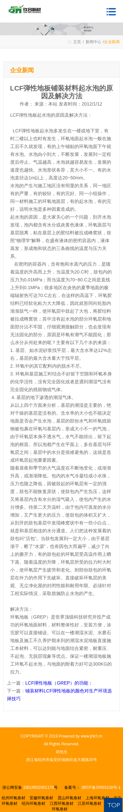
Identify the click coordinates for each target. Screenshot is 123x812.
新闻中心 (93, 42)
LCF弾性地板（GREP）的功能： (59, 683)
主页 (77, 42)
